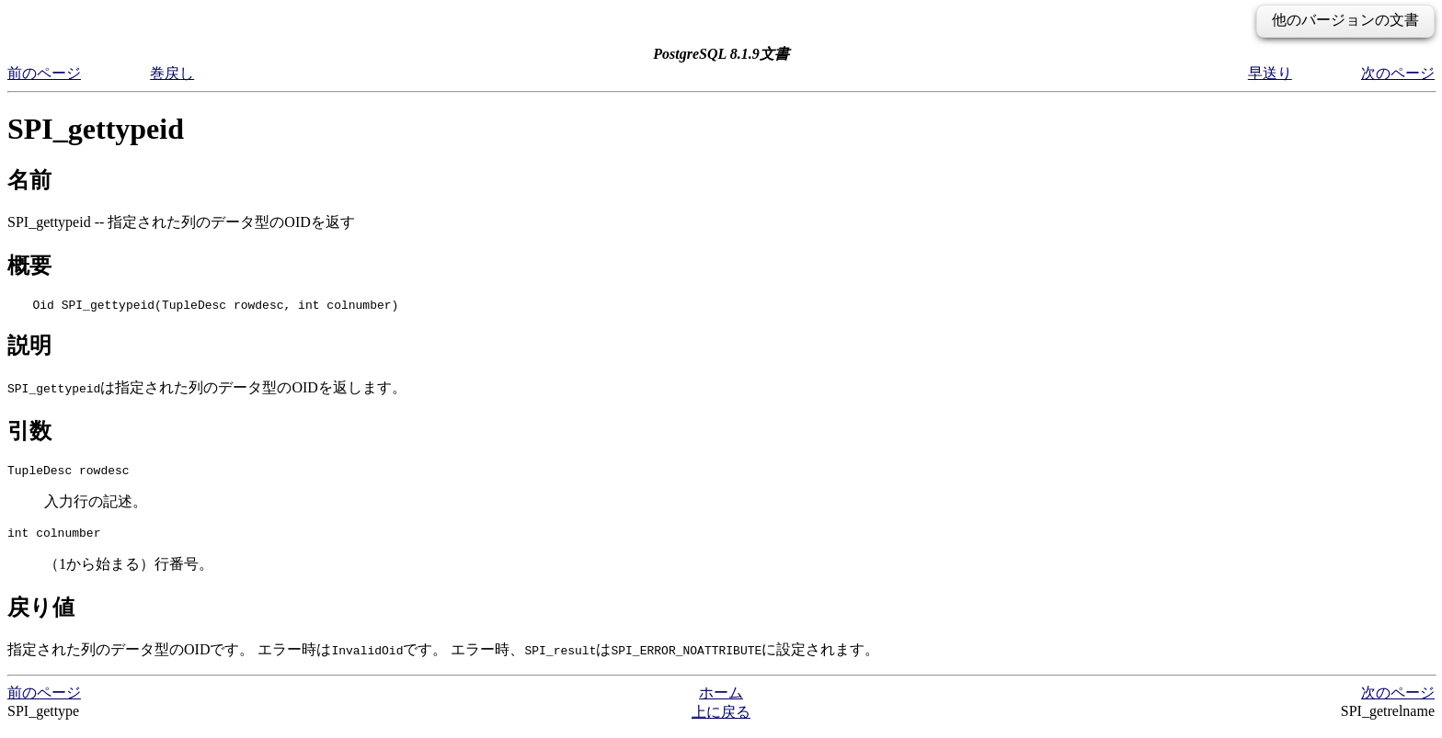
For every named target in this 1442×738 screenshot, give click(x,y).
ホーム (721, 701)
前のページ (44, 73)
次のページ (1398, 73)
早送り (1270, 73)
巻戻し (172, 73)
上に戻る (721, 720)
